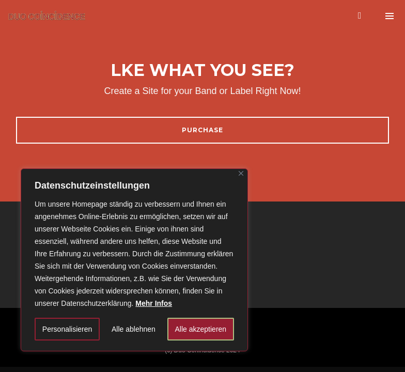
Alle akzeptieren (201, 329)
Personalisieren (67, 329)
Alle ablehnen (133, 329)
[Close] (241, 173)
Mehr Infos (153, 303)
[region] (134, 259)
